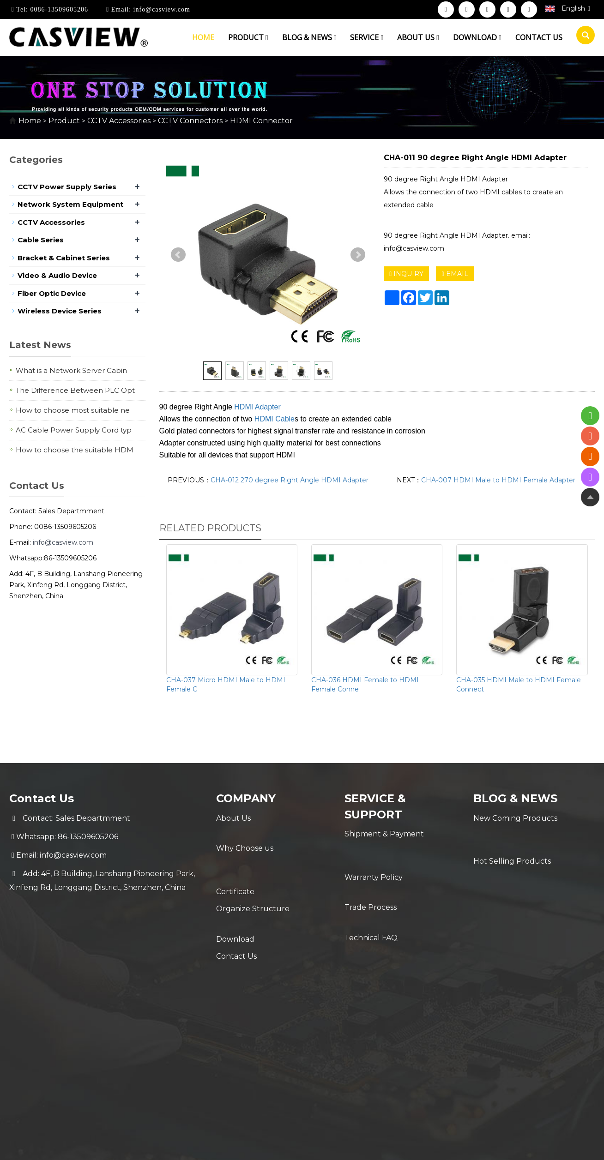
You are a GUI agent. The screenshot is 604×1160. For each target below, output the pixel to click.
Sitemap (450, 960)
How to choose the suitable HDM (74, 449)
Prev (178, 254)
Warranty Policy (373, 852)
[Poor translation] (33, 1022)
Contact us (538, 37)
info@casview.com (160, 9)
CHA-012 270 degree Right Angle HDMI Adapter (289, 480)
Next (357, 254)
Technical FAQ (371, 889)
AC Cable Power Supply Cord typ (74, 430)
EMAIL (454, 274)
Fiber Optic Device (52, 293)
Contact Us (236, 910)
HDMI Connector (260, 120)
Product (248, 37)
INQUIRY (406, 274)
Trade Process (370, 870)
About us (418, 37)
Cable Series (41, 239)
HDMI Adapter (257, 407)
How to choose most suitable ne (73, 410)
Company (246, 798)
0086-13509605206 (58, 9)
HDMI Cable (274, 419)
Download (477, 37)
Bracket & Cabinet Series (64, 257)
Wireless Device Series (60, 311)
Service (366, 37)
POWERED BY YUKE (394, 960)
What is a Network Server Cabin (71, 370)
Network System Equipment (70, 204)
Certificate (235, 855)
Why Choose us (244, 836)
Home (203, 37)
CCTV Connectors (190, 120)
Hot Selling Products (512, 836)
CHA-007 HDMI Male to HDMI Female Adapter (498, 480)
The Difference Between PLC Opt (75, 390)
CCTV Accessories (118, 120)
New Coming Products (515, 818)
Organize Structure (253, 873)
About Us (233, 818)
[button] (267, 37)
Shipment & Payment (384, 833)
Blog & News (309, 37)
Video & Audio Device (57, 275)
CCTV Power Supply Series (67, 186)
